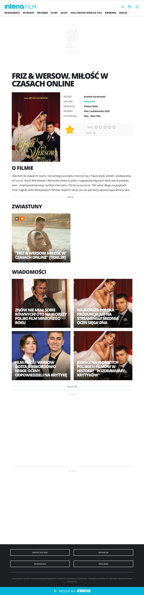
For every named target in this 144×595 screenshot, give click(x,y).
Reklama (103, 564)
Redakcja (104, 552)
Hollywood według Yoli (86, 12)
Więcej (124, 12)
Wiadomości (12, 12)
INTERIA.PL (103, 578)
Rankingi (110, 12)
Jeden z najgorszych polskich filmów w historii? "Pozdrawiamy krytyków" (101, 368)
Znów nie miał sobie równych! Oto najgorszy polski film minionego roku (41, 316)
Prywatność (82, 578)
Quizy (64, 12)
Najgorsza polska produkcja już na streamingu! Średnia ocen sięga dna (97, 316)
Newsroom (40, 564)
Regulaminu (52, 578)
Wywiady (28, 12)
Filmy (54, 12)
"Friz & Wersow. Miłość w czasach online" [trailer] (40, 255)
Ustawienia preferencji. (67, 578)
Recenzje (42, 12)
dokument (89, 101)
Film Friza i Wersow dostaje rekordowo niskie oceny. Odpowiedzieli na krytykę (41, 368)
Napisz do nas (40, 552)
